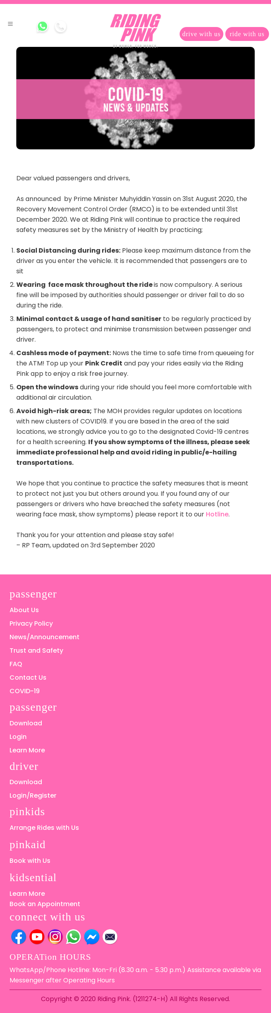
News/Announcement (44, 637)
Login (18, 736)
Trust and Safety (36, 650)
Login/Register (33, 795)
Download (26, 723)
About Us (24, 610)
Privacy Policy (31, 623)
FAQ (16, 664)
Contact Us (28, 677)
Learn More (27, 750)
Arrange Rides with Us (44, 827)
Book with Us (30, 860)
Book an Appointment (45, 904)
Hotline (217, 514)
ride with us (247, 34)
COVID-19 (25, 691)
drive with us (201, 34)
